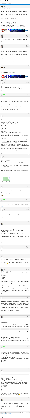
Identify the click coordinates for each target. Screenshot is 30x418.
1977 (2, 64)
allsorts (10, 271)
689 (2, 79)
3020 (5, 79)
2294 (3, 64)
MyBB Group (6, 417)
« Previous (3, 413)
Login (5, 0)
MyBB (2, 417)
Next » (9, 413)
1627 (2, 294)
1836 (2, 112)
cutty (10, 8)
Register (7, 0)
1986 (2, 396)
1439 (4, 79)
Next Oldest (2, 412)
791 (3, 79)
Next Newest (4, 412)
